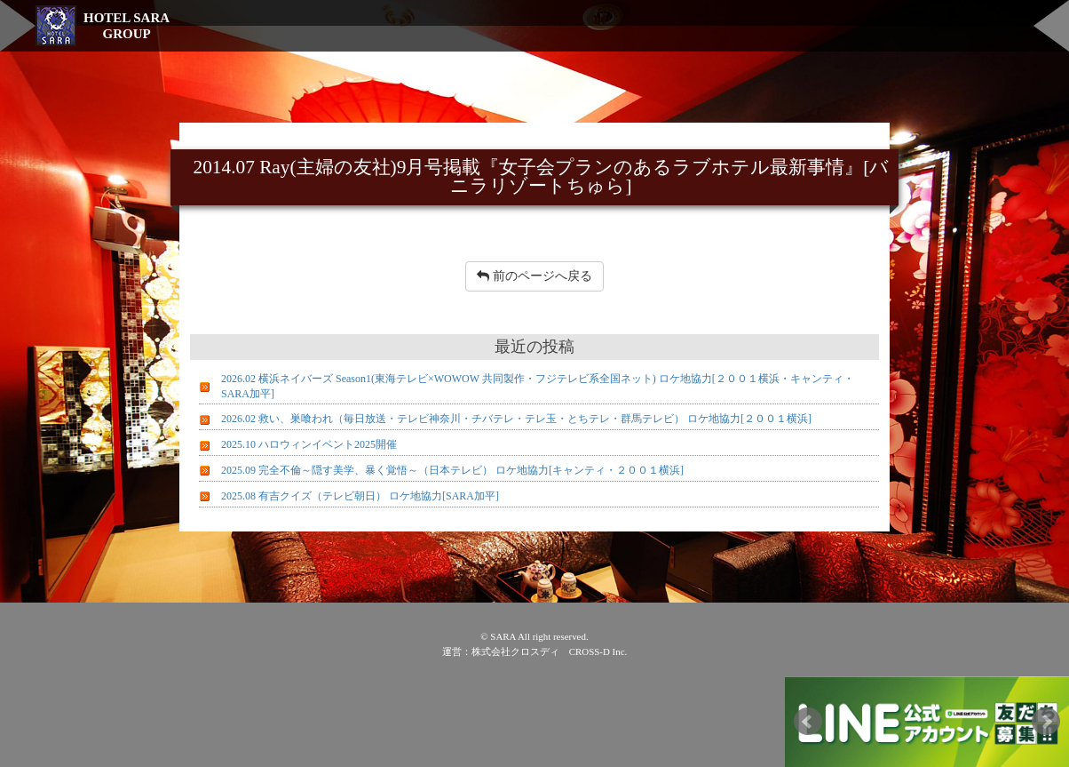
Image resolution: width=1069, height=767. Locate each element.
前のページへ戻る (534, 276)
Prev (808, 721)
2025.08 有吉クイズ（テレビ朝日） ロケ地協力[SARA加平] (360, 496)
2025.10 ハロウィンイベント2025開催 (309, 444)
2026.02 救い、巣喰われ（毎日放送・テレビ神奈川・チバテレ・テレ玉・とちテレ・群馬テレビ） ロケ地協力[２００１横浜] (516, 418)
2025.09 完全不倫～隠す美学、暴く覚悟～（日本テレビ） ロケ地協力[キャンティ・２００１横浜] (452, 470)
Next (1046, 721)
